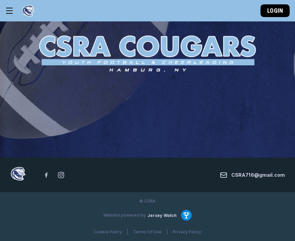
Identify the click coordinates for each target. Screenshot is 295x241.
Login (275, 10)
